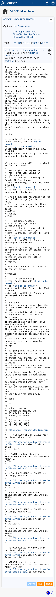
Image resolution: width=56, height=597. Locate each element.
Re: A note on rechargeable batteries (24, 50)
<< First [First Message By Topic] (17, 42)
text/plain (9, 61)
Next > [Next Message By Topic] (35, 42)
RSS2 (49, 583)
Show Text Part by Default (26, 34)
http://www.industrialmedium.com (28, 430)
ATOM (31, 583)
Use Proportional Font (24, 31)
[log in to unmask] (22, 146)
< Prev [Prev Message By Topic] (26, 42)
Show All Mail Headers (24, 37)
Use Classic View (21, 26)
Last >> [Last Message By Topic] (44, 42)
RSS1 (40, 583)
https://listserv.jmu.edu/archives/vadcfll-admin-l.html (27, 467)
